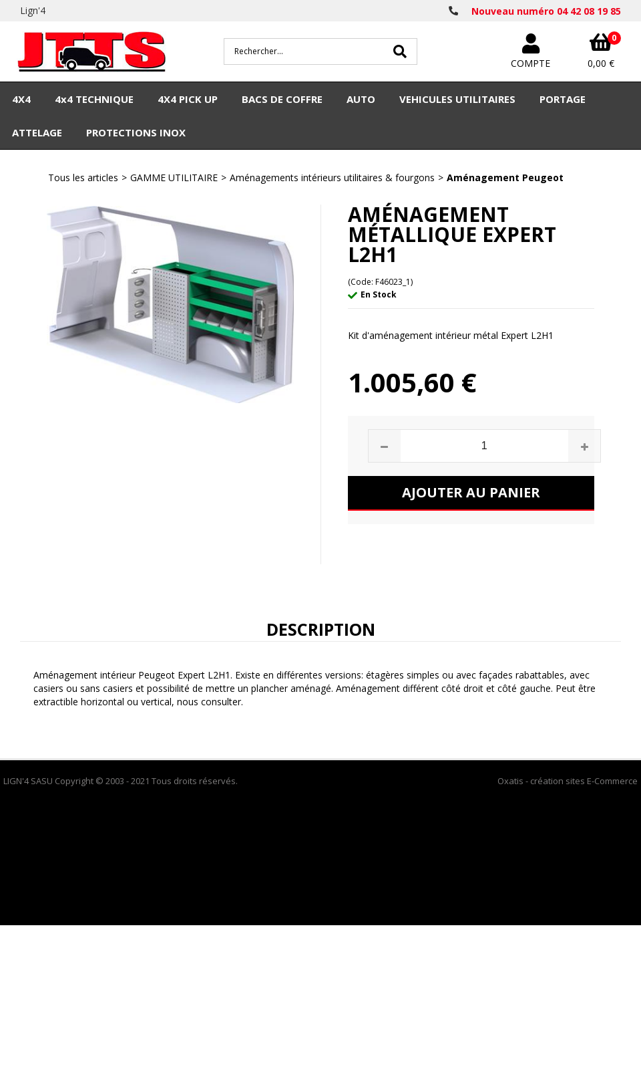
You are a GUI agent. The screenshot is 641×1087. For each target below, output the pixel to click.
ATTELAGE (37, 132)
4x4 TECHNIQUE (94, 99)
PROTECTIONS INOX (136, 132)
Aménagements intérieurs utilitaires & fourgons (332, 177)
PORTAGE (563, 99)
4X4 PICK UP (188, 99)
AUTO (361, 99)
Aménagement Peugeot (505, 177)
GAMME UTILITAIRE (174, 177)
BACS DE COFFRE (282, 99)
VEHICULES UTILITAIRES (457, 99)
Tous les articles (83, 177)
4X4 (21, 99)
